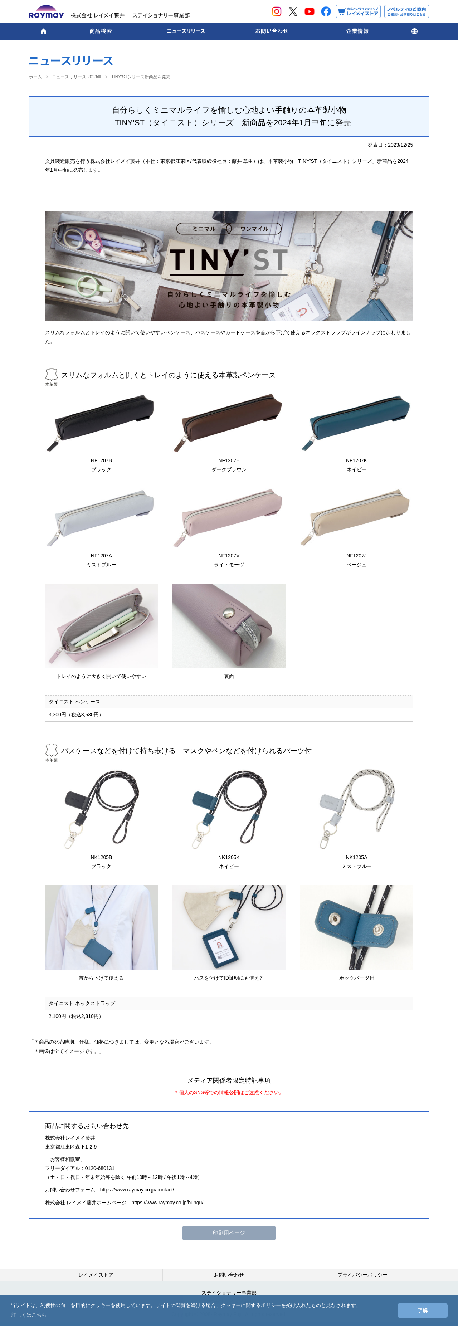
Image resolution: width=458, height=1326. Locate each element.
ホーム (35, 76)
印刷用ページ (229, 1233)
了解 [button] (423, 1310)
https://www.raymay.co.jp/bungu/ (168, 1202)
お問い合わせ (229, 1275)
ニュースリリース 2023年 (76, 76)
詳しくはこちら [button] (29, 1315)
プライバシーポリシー (362, 1275)
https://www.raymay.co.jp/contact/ (137, 1190)
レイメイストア (95, 1275)
